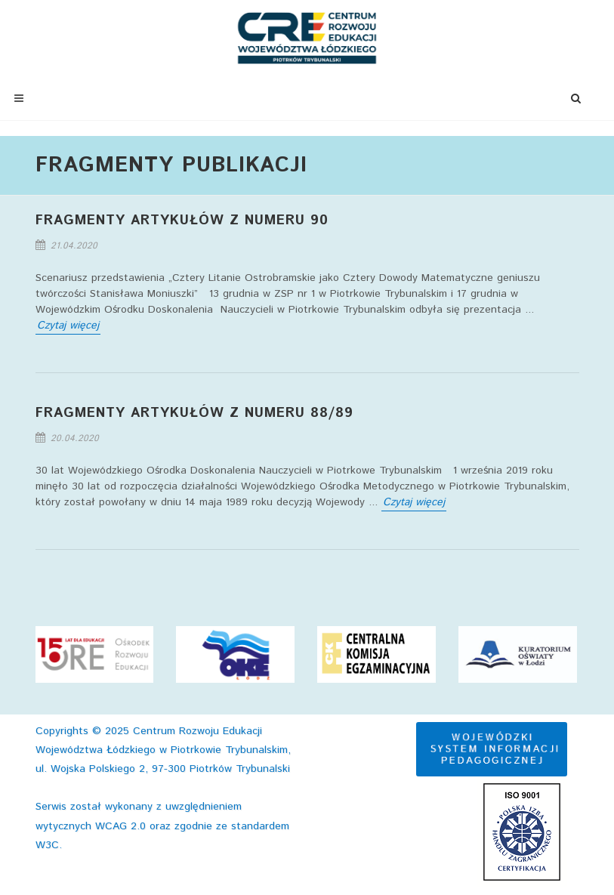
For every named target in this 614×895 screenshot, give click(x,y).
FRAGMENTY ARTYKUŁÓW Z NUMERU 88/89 (194, 413)
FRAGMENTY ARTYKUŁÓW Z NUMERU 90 (182, 220)
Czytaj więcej (68, 325)
